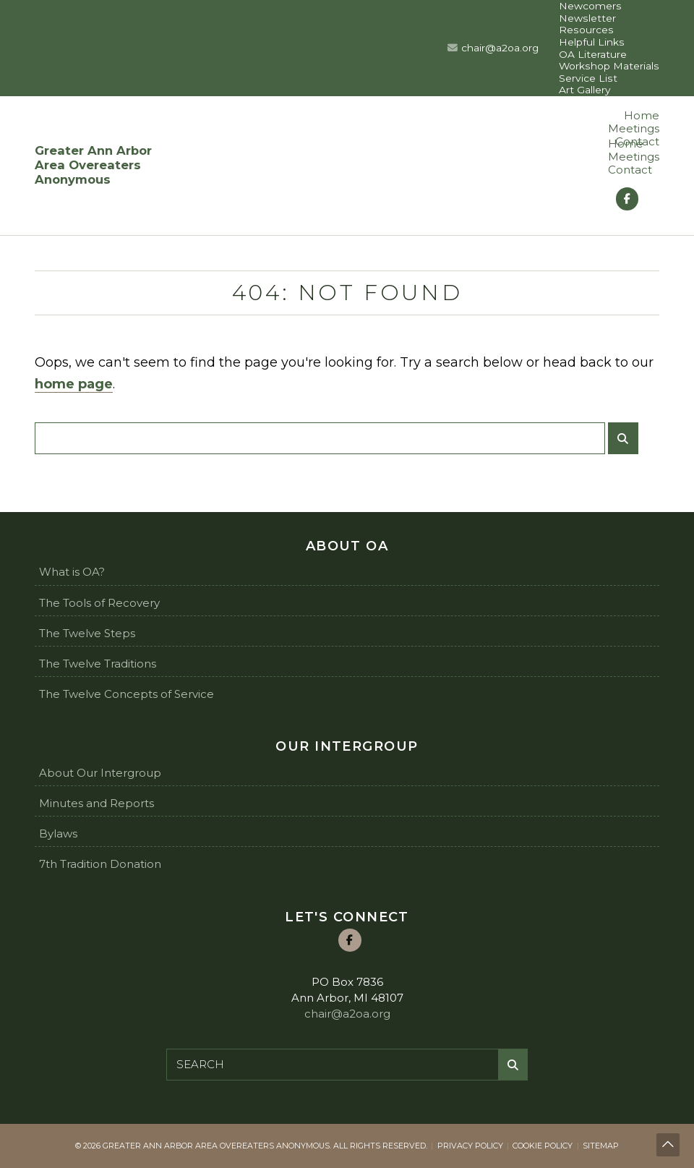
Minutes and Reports (96, 803)
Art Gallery (585, 89)
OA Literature (593, 54)
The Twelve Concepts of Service (126, 694)
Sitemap (601, 1146)
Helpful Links (592, 42)
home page (74, 384)
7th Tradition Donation (100, 864)
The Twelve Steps (87, 633)
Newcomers (590, 6)
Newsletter (587, 18)
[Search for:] (320, 438)
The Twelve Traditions (97, 663)
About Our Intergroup (100, 773)
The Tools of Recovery (99, 603)
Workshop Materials (609, 66)
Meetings (633, 128)
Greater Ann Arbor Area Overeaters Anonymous (93, 165)
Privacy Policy (470, 1146)
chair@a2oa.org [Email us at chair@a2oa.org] (500, 48)
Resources (586, 29)
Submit (626, 443)
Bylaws (58, 833)
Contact (630, 169)
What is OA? (72, 572)
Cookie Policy (543, 1146)
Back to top (669, 1146)
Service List (588, 78)
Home (641, 115)
